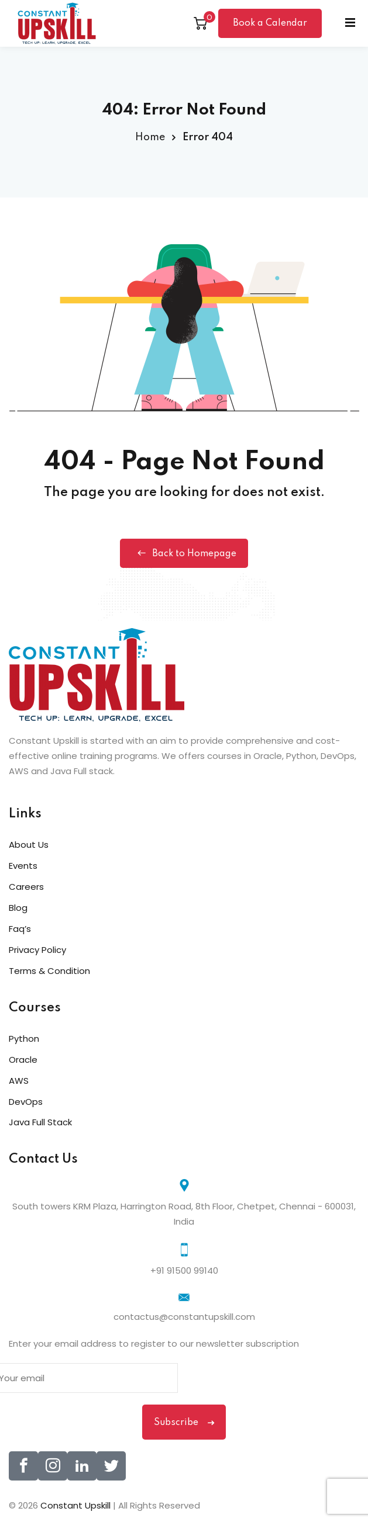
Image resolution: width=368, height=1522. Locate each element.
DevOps (26, 1101)
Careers (26, 886)
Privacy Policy (37, 950)
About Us (29, 844)
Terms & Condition (49, 971)
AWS (19, 1080)
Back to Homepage (184, 553)
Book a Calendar (270, 23)
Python (24, 1038)
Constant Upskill (76, 1505)
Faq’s (20, 929)
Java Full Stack (40, 1122)
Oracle (23, 1059)
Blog (18, 908)
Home (150, 137)
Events (23, 865)
